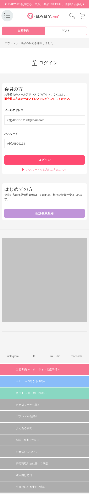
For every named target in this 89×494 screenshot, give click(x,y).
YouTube (55, 356)
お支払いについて (27, 451)
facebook (76, 356)
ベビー (30, 381)
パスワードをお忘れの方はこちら (46, 169)
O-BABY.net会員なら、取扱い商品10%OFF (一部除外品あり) (44, 4)
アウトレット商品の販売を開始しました (29, 43)
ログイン (44, 160)
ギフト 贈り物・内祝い (32, 392)
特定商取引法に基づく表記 (32, 463)
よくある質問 (24, 428)
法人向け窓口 (24, 475)
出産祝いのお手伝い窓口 (31, 486)
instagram (13, 356)
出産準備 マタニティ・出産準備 (38, 369)
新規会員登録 (44, 213)
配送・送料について (28, 439)
